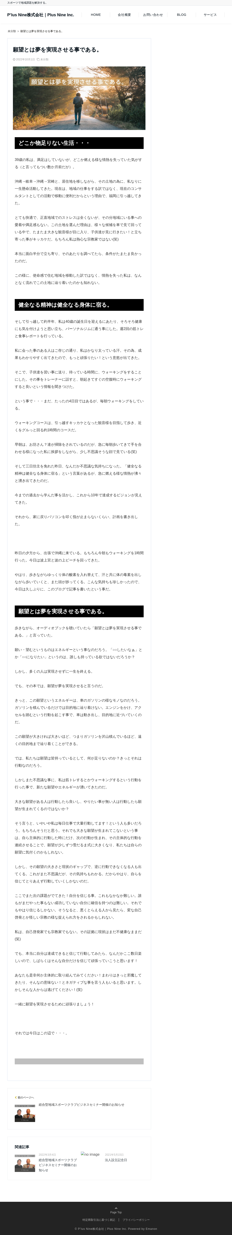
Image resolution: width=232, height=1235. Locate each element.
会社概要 (124, 14)
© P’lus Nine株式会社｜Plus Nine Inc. (101, 1228)
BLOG (181, 14)
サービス (210, 14)
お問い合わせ (153, 14)
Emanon (151, 1228)
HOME (96, 14)
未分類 (44, 59)
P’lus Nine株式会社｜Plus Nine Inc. (40, 15)
